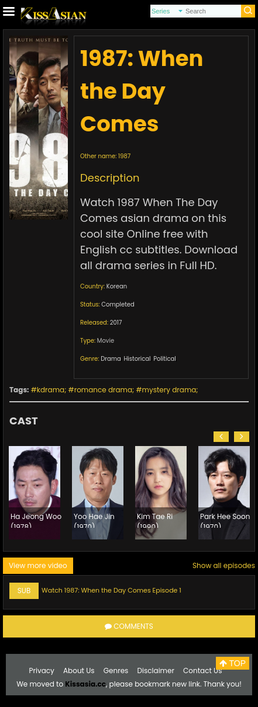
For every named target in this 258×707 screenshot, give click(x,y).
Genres (116, 670)
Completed (117, 304)
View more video (38, 565)
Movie (105, 340)
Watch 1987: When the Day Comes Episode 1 (111, 590)
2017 (116, 322)
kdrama (50, 390)
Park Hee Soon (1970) (225, 519)
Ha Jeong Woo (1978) (36, 519)
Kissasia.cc (85, 684)
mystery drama (169, 390)
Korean (116, 286)
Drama (111, 358)
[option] (34, 492)
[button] (221, 436)
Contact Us (202, 670)
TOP (232, 663)
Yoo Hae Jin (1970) (94, 519)
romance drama (103, 390)
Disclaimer (155, 670)
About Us (79, 670)
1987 (124, 156)
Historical (136, 358)
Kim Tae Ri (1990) (155, 519)
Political (164, 358)
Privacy (41, 670)
